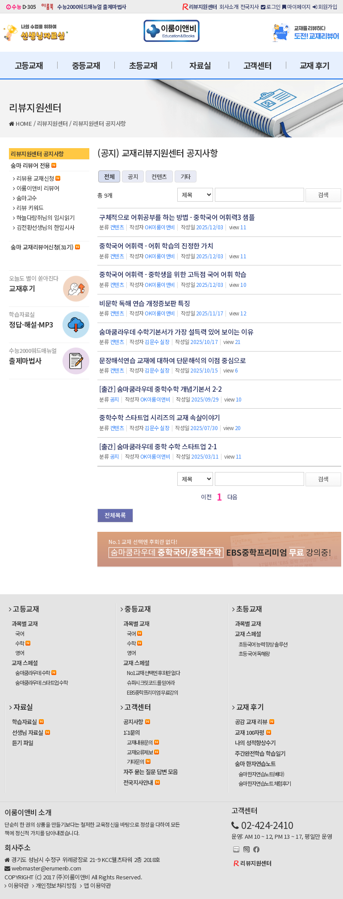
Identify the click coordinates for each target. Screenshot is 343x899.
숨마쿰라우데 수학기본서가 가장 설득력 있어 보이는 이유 (176, 331)
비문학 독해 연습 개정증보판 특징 (144, 303)
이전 (206, 497)
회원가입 (325, 6)
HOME (24, 123)
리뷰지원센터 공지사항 (99, 123)
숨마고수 (25, 198)
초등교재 (143, 65)
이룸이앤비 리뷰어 (36, 188)
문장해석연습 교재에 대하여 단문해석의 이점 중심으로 (172, 360)
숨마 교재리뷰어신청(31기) (45, 247)
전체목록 (115, 515)
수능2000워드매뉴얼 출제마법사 (91, 6)
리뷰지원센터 (203, 6)
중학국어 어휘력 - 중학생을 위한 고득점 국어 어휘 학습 (173, 274)
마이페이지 (296, 6)
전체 (109, 176)
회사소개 (228, 6)
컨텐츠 (159, 176)
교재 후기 (315, 65)
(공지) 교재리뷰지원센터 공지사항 (157, 152)
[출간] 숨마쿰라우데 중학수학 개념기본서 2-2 (160, 389)
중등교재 (86, 65)
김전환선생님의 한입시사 (44, 228)
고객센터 (257, 65)
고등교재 (29, 65)
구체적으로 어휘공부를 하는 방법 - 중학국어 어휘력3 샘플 (177, 217)
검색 (323, 195)
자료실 (199, 65)
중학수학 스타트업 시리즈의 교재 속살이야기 (159, 417)
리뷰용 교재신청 (36, 178)
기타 (185, 176)
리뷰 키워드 (28, 208)
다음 (232, 497)
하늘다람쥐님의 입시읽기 (44, 218)
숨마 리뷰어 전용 (33, 165)
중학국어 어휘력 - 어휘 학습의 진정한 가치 (156, 245)
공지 (133, 176)
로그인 (270, 6)
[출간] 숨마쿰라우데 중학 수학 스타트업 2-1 (158, 446)
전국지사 (249, 6)
